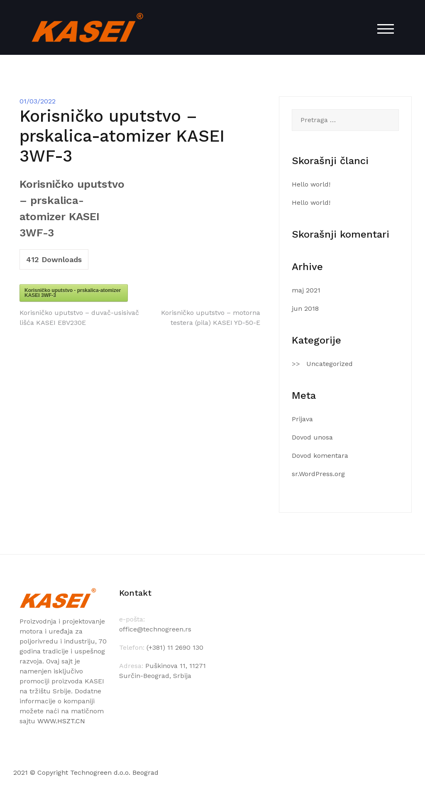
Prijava (302, 419)
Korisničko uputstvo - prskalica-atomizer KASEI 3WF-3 (72, 292)
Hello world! (311, 184)
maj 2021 (306, 290)
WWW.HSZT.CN (61, 721)
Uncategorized (329, 364)
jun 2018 (305, 308)
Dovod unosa (312, 437)
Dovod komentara (320, 455)
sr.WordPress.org (318, 474)
